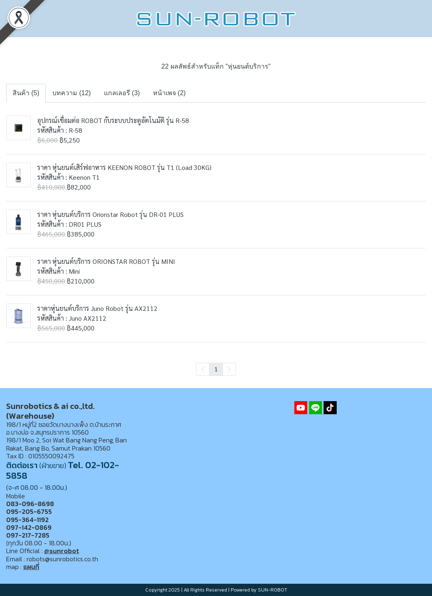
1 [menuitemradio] (216, 369)
